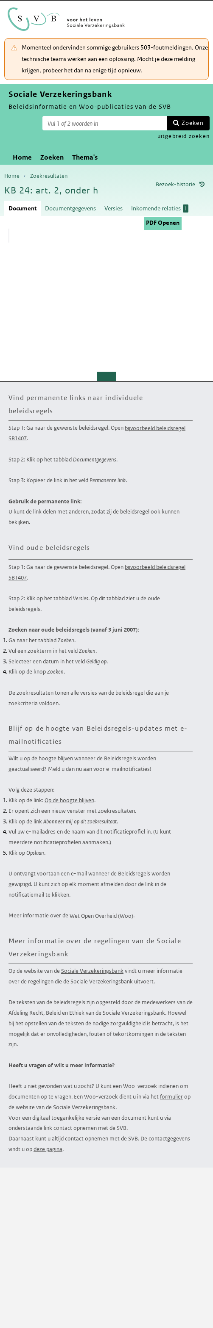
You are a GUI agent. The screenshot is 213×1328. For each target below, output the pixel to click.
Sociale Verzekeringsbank (92, 971)
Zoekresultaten (48, 175)
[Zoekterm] (104, 123)
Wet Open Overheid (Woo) (101, 915)
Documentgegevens (70, 208)
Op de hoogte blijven (69, 800)
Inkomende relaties (159, 208)
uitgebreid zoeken (183, 136)
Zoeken (193, 123)
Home (22, 157)
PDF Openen (162, 222)
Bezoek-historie (175, 184)
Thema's (85, 157)
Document (22, 208)
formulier (171, 1096)
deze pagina (48, 1149)
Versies (113, 208)
